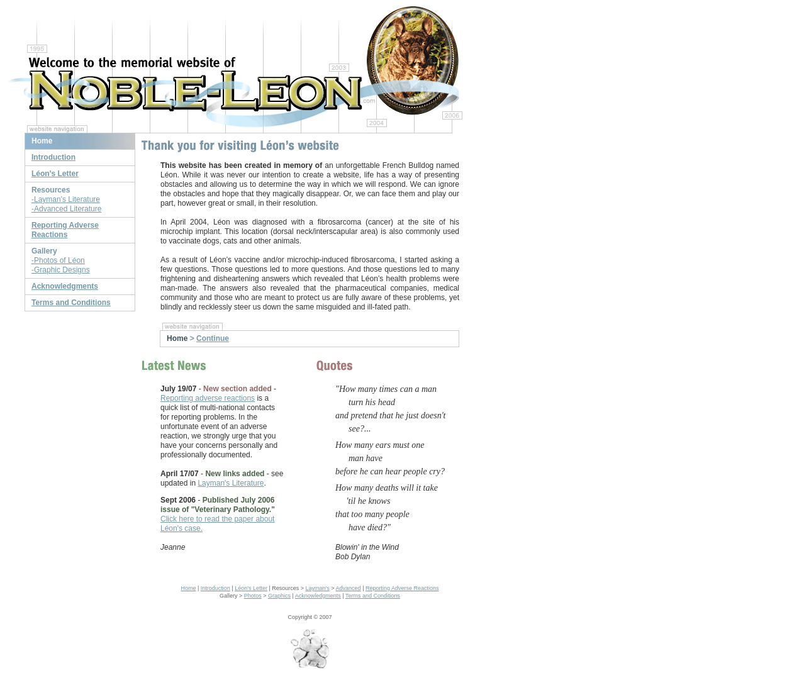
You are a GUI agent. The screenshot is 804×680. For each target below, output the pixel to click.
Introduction (215, 588)
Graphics (279, 596)
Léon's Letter (251, 588)
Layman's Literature (231, 483)
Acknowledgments (318, 596)
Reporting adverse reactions (207, 398)
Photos (253, 596)
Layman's (318, 588)
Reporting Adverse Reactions (402, 588)
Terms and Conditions (372, 596)
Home (188, 588)
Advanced (348, 588)
